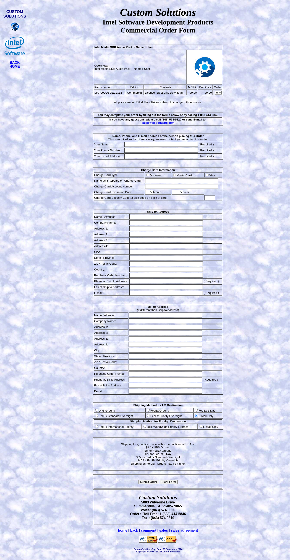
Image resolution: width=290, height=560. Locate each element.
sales (163, 530)
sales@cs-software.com (158, 122)
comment (148, 530)
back (134, 530)
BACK (15, 62)
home (122, 530)
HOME (15, 66)
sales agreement (184, 530)
